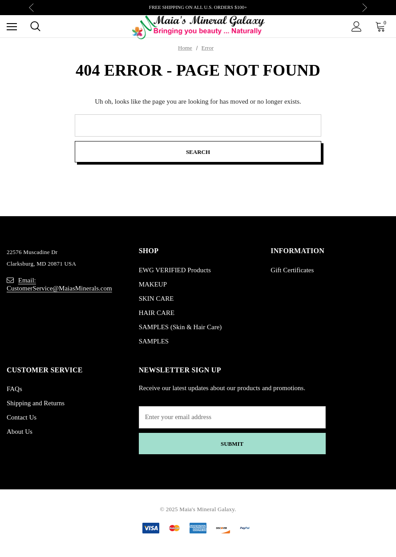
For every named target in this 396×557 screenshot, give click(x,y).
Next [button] (364, 7)
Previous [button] (31, 7)
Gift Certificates (292, 270)
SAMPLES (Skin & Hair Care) (180, 327)
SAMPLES (154, 341)
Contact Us (21, 417)
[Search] (35, 26)
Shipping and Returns (36, 403)
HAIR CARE (156, 312)
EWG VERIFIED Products (175, 270)
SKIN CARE (156, 298)
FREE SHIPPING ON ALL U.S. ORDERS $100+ (198, 7)
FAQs (14, 388)
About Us (19, 431)
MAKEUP (153, 284)
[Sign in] (357, 26)
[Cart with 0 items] (382, 26)
